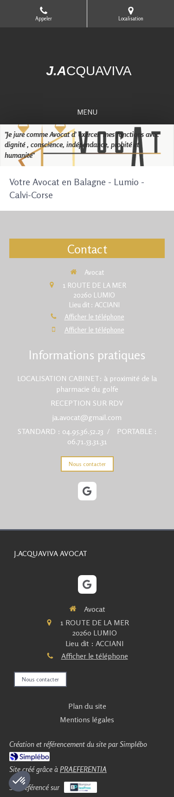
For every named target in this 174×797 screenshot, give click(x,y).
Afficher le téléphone (94, 316)
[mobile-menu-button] (87, 112)
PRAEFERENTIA (83, 769)
